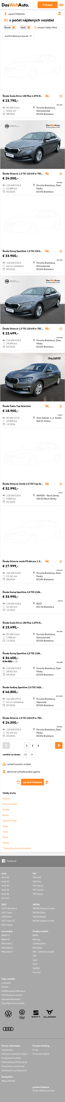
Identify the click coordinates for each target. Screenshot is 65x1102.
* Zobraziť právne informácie (17, 848)
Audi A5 (5, 889)
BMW (35, 935)
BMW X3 (6, 935)
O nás (35, 1049)
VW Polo (37, 881)
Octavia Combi (10, 804)
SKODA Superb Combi (43, 920)
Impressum (7, 1049)
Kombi (5, 986)
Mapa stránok (8, 1080)
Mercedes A (7, 951)
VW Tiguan (38, 885)
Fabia (5, 826)
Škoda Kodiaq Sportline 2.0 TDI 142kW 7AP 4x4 (28, 687)
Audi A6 (5, 893)
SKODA (36, 968)
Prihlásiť (47, 5)
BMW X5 (6, 939)
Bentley (36, 939)
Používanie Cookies (11, 1057)
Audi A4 (5, 885)
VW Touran (38, 889)
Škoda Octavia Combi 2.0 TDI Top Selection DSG (28, 483)
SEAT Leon (7, 912)
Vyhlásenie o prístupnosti (14, 1070)
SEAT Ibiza (7, 916)
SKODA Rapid (39, 916)
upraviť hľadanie (32, 782)
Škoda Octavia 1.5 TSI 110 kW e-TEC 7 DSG (25, 173)
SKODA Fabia (39, 912)
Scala (5, 831)
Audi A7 (5, 897)
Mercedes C (7, 943)
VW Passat (38, 893)
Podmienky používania (13, 1066)
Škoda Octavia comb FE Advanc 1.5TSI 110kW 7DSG (30, 561)
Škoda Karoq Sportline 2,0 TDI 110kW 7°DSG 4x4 (29, 592)
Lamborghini (39, 943)
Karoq (6, 815)
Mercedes (37, 947)
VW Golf (37, 877)
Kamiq (6, 842)
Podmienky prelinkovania (14, 1061)
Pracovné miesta (41, 1053)
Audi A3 (5, 881)
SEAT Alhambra (9, 908)
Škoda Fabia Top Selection (17, 406)
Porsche (37, 972)
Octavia (6, 798)
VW (34, 955)
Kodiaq (6, 809)
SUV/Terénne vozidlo (12, 995)
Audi (35, 960)
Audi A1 (5, 877)
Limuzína (6, 982)
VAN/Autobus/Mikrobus (13, 991)
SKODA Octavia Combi (44, 908)
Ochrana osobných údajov (15, 1053)
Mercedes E (7, 947)
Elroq (5, 837)
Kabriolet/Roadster (11, 999)
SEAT (35, 964)
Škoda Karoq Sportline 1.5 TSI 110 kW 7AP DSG (28, 251)
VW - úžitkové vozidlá (43, 951)
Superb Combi (10, 820)
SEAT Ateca (7, 924)
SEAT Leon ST (8, 920)
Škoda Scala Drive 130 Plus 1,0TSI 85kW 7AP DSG (29, 95)
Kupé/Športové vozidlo (13, 1003)
